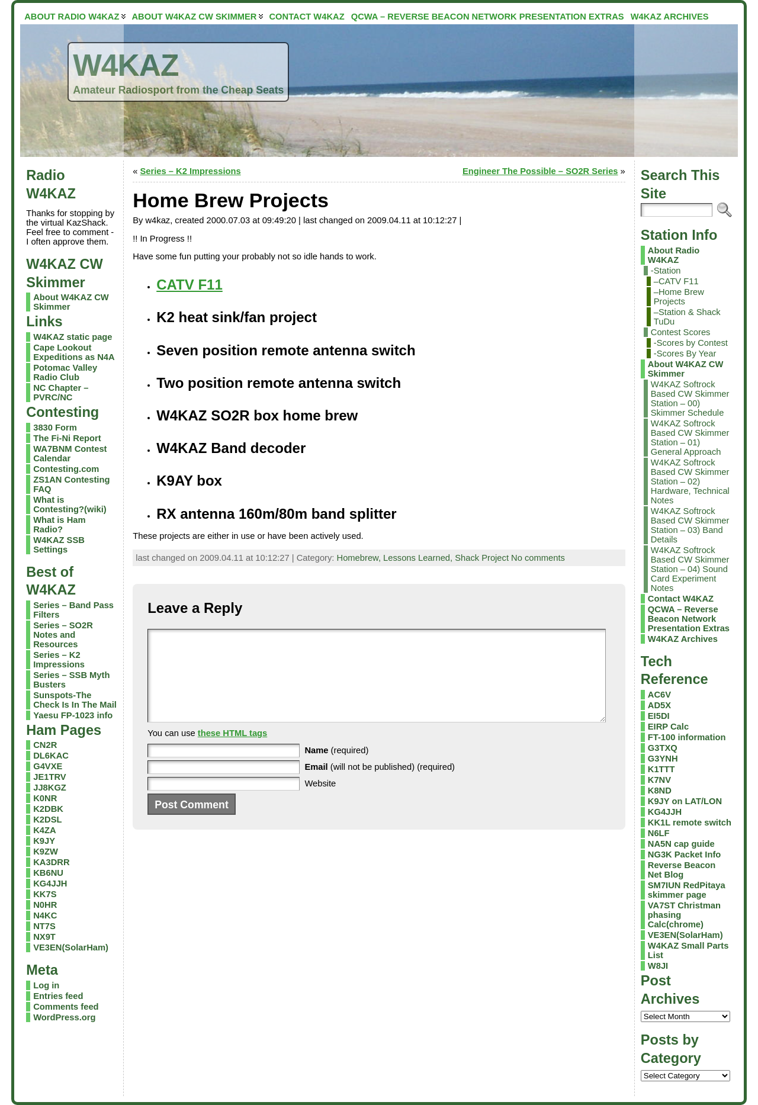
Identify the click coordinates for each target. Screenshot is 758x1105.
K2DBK (48, 809)
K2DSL (47, 819)
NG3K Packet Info (684, 854)
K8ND (660, 790)
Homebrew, (360, 558)
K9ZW (45, 851)
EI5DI (659, 716)
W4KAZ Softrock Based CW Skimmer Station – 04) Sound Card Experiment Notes (690, 569)
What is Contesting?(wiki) (69, 504)
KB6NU (48, 873)
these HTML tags (233, 751)
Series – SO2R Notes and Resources (63, 635)
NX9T (44, 937)
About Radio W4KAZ (673, 255)
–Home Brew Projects (679, 296)
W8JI (658, 966)
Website (320, 801)
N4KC (45, 915)
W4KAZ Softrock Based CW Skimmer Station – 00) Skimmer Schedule (690, 398)
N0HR (45, 905)
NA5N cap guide (681, 844)
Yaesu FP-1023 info (73, 715)
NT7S (44, 926)
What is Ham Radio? (59, 524)
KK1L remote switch (689, 822)
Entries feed (58, 996)
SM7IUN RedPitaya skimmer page (686, 890)
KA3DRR (51, 862)
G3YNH (663, 758)
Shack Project (482, 558)
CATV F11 (189, 285)
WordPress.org (64, 1017)
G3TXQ (662, 748)
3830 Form (55, 427)
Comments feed (65, 1006)
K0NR (45, 798)
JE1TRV (49, 777)
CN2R (45, 745)
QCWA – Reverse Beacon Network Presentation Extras (689, 619)
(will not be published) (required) (379, 784)
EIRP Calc (668, 726)
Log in (46, 985)
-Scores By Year (685, 353)
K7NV (659, 780)
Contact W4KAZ (681, 598)
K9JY (44, 841)
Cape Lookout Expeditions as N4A (73, 352)
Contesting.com (66, 469)
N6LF (659, 833)
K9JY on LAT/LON (685, 801)
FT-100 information (687, 737)
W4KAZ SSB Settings (59, 544)
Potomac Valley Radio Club (65, 372)
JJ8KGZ (49, 787)
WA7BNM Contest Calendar (70, 453)
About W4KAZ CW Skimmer (686, 368)
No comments (538, 558)
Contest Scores (681, 332)
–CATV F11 (676, 281)
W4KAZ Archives (683, 639)
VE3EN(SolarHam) (70, 947)
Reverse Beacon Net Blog (682, 869)
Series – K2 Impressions (59, 659)
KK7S (44, 894)
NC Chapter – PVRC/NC (60, 392)
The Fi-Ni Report (67, 438)
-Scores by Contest (691, 343)
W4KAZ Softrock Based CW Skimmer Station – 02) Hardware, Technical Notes (690, 481)
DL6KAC (51, 755)
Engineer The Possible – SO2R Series (540, 171)
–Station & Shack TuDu (687, 316)
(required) (336, 768)
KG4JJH (50, 883)
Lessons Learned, (419, 558)
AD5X (659, 705)
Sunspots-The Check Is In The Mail (75, 699)
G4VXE (47, 766)
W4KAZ (125, 65)
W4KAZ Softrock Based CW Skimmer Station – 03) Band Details (690, 525)
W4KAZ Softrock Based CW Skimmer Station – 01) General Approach (690, 438)
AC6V (659, 694)
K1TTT (661, 769)
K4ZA (44, 830)
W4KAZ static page (72, 337)
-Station (666, 270)
